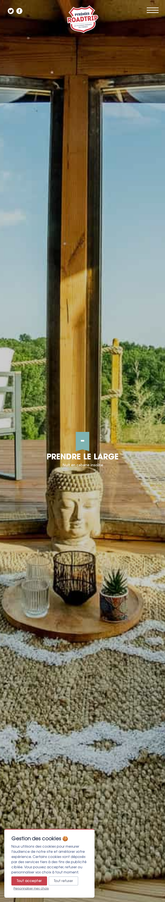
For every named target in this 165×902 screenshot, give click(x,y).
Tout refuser (63, 881)
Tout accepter (29, 881)
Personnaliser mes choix (31, 888)
